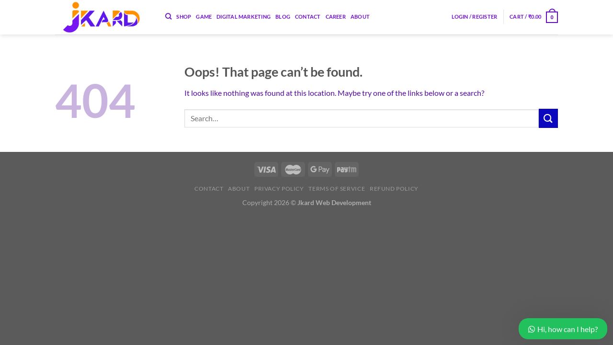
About (360, 16)
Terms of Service (336, 188)
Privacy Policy (279, 188)
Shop (183, 16)
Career (336, 16)
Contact (308, 16)
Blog (282, 16)
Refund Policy (394, 188)
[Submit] (548, 118)
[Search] (168, 16)
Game (204, 16)
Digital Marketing (243, 16)
